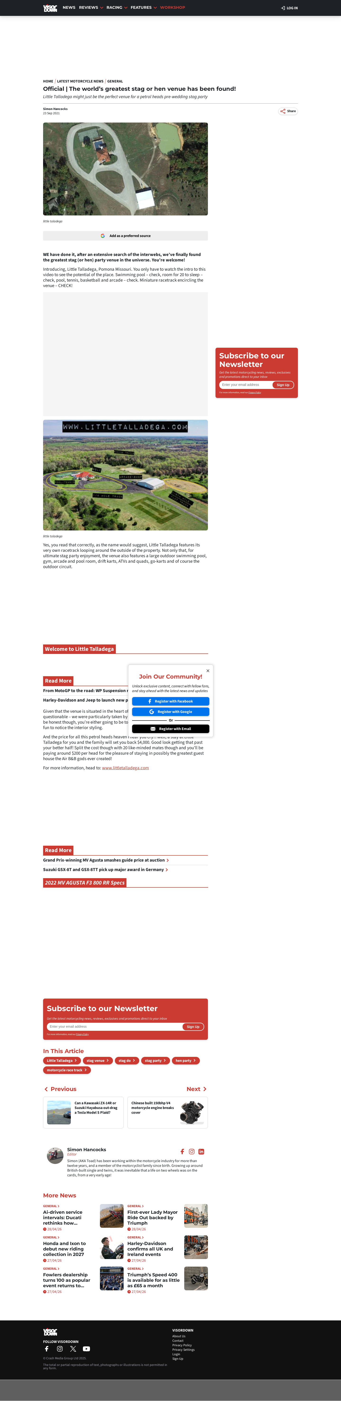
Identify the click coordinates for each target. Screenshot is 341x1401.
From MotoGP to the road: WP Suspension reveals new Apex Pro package (117, 691)
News (69, 7)
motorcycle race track (64, 1070)
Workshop (172, 7)
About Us (178, 1336)
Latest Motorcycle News (80, 81)
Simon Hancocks (55, 109)
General (115, 81)
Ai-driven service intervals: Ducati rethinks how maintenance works (66, 1217)
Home (48, 81)
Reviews (91, 7)
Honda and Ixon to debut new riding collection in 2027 (64, 1249)
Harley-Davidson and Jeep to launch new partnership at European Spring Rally (123, 700)
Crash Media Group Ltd (62, 1358)
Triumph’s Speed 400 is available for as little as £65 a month (153, 1280)
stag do (125, 1060)
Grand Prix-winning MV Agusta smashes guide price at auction (106, 860)
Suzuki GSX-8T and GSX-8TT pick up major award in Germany (105, 870)
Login (176, 1354)
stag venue (95, 1060)
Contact (178, 1340)
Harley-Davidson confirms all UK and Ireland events (150, 1249)
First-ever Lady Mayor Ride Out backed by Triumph (152, 1217)
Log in (289, 8)
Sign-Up (177, 1358)
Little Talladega (59, 1060)
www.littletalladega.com (125, 768)
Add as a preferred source (126, 235)
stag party (153, 1060)
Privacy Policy (82, 1034)
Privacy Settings (183, 1349)
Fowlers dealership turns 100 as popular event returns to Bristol (66, 1280)
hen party (183, 1060)
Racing (117, 7)
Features (144, 7)
